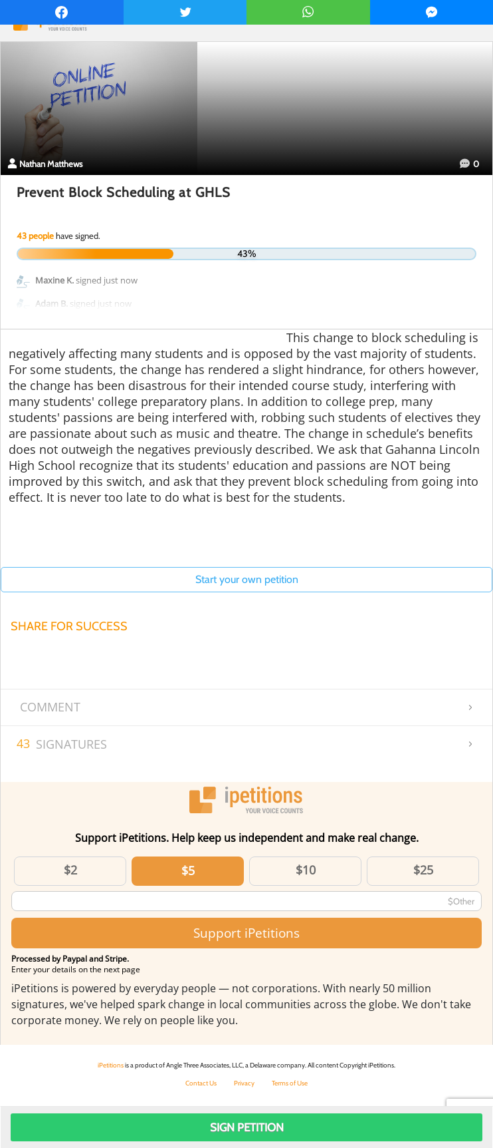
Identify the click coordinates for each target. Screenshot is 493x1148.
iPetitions (111, 1065)
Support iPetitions (246, 933)
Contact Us (201, 1083)
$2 (70, 870)
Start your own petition (246, 579)
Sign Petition (247, 1127)
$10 (306, 870)
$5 (188, 870)
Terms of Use (290, 1083)
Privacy (244, 1083)
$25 (423, 870)
